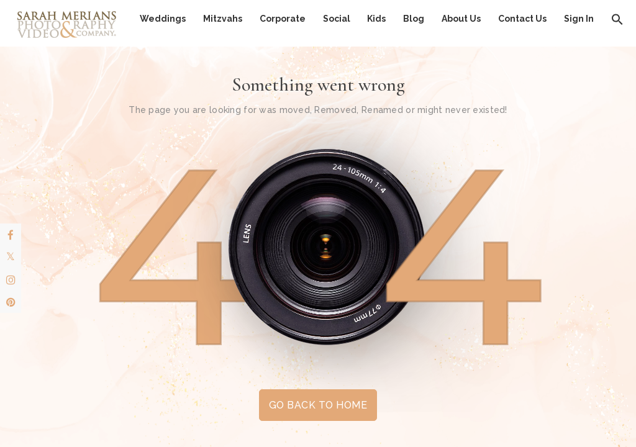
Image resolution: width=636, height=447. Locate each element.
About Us (461, 19)
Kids (376, 19)
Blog (413, 19)
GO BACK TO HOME (318, 405)
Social (336, 19)
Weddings (163, 19)
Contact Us (522, 19)
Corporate (283, 19)
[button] (617, 18)
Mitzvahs (222, 19)
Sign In (579, 19)
